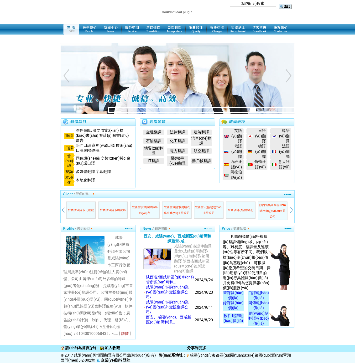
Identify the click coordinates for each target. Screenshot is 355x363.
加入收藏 (112, 348)
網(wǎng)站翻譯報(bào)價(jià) (258, 318)
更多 (203, 348)
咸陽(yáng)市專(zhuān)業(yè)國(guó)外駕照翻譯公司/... (167, 292)
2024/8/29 (204, 320)
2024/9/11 (204, 307)
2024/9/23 (204, 292)
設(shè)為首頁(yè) (80, 348)
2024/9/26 (204, 280)
